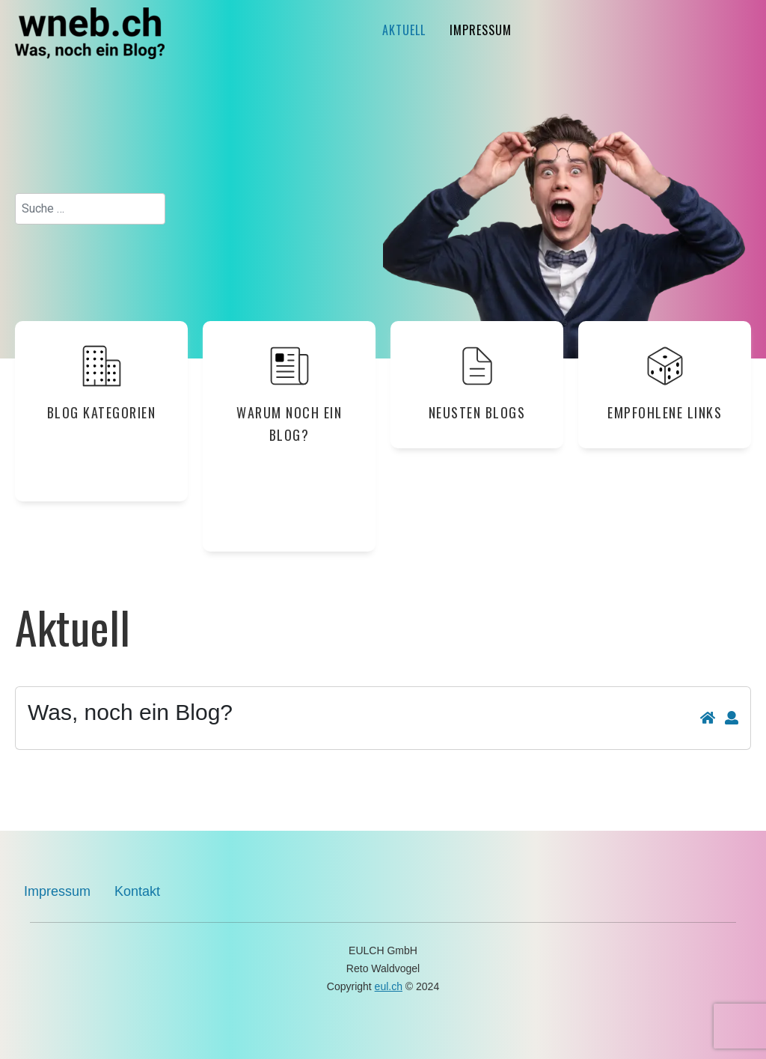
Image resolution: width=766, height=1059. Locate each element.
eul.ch (388, 986)
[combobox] (90, 209)
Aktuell (404, 30)
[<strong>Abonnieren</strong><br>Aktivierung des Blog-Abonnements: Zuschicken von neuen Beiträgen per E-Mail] (731, 718)
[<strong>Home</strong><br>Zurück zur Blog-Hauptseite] (707, 718)
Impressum (481, 30)
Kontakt (137, 891)
